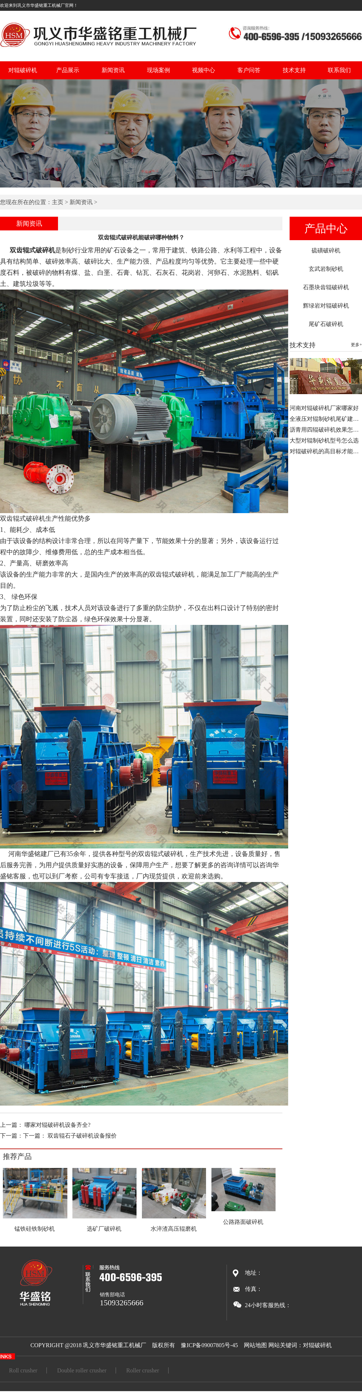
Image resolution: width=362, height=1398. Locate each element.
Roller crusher (142, 1370)
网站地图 (255, 1345)
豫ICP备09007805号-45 (209, 1345)
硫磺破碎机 (326, 250)
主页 (57, 202)
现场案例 (158, 70)
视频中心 (203, 70)
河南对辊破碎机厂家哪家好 (324, 408)
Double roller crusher (82, 1370)
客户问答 (248, 70)
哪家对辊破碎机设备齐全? (57, 1125)
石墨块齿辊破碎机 (326, 287)
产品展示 (67, 70)
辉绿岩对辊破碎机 (326, 306)
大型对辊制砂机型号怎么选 (324, 440)
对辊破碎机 (22, 70)
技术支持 (294, 70)
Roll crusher (23, 1370)
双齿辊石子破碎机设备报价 (82, 1136)
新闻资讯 (113, 70)
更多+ (356, 344)
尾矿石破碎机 (326, 324)
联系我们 (339, 70)
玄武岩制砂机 (326, 269)
